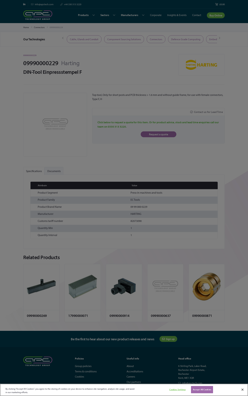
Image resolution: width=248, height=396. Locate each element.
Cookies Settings (177, 389)
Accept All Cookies (202, 389)
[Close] (242, 389)
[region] (124, 390)
